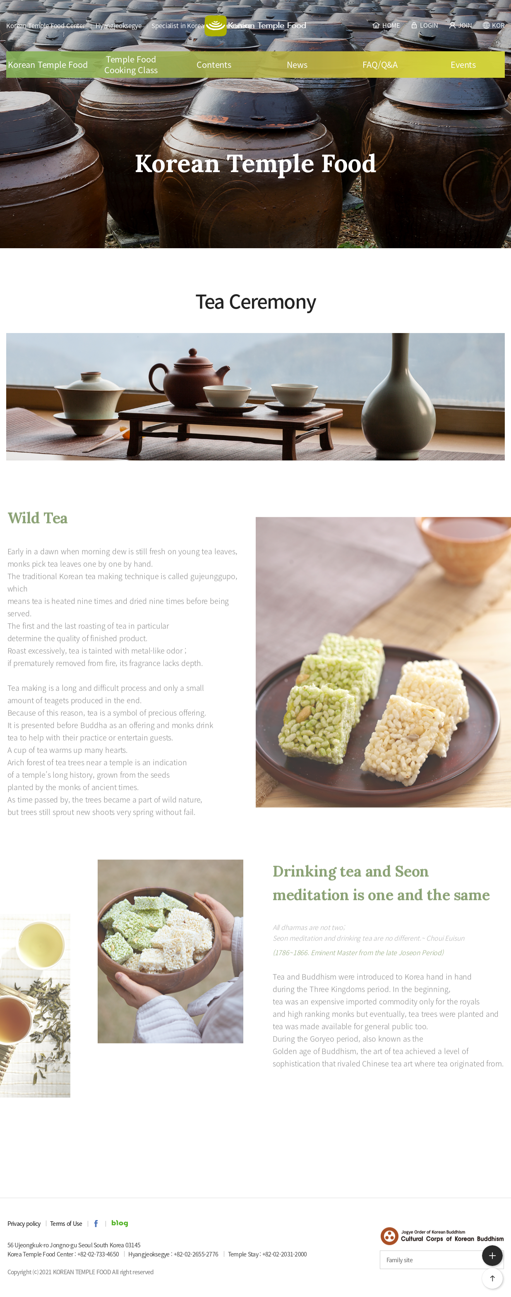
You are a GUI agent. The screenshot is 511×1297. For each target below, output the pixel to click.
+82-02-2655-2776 (196, 1254)
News (297, 64)
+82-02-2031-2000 (284, 1254)
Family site (399, 1260)
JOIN (460, 24)
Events (463, 64)
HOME (386, 24)
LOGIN (424, 24)
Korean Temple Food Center (45, 25)
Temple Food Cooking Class (130, 64)
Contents (214, 64)
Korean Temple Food (47, 64)
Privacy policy (24, 1223)
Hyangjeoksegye (119, 25)
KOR (493, 24)
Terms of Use (66, 1223)
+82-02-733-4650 (98, 1254)
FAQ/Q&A (380, 64)
